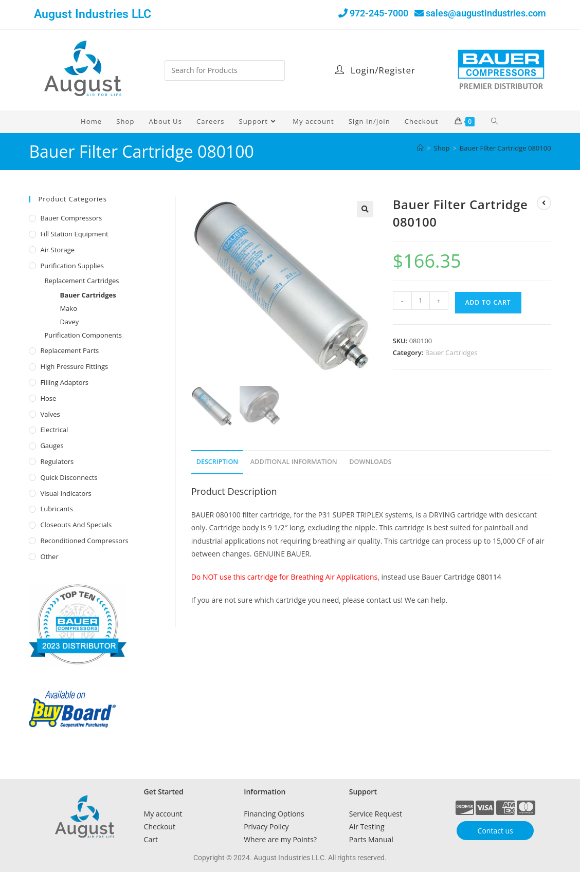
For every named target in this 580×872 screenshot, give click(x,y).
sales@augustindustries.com (486, 13)
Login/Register (375, 70)
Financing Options (274, 814)
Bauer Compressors (71, 217)
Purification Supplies (72, 265)
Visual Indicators (65, 493)
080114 (489, 577)
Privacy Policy (266, 826)
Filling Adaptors (64, 382)
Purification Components (82, 335)
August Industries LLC (92, 14)
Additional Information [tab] (293, 461)
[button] (365, 209)
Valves (50, 414)
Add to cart (488, 302)
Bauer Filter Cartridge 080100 (505, 148)
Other (49, 556)
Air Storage (57, 249)
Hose (48, 398)
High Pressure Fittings (74, 366)
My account (163, 814)
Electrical (54, 429)
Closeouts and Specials (76, 524)
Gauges (51, 445)
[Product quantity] (420, 300)
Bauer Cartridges (451, 352)
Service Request (375, 814)
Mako (68, 308)
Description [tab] (217, 461)
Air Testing (367, 826)
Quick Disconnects (68, 477)
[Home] (420, 148)
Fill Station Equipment (74, 233)
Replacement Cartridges (81, 280)
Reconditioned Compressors (84, 540)
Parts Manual (371, 839)
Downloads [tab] (370, 461)
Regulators (57, 461)
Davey (69, 321)
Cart (151, 839)
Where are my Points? (280, 839)
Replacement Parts (69, 350)
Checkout (159, 826)
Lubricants (56, 508)
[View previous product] (544, 203)
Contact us (495, 831)
